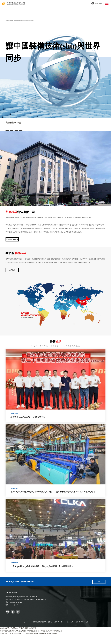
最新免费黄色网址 (41, 633)
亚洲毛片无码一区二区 (18, 633)
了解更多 (12, 270)
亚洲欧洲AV (52, 633)
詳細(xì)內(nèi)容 (12, 239)
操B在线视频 (30, 633)
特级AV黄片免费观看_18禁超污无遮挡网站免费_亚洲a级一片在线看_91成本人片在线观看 (31, 631)
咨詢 (98, 582)
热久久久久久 (4, 633)
